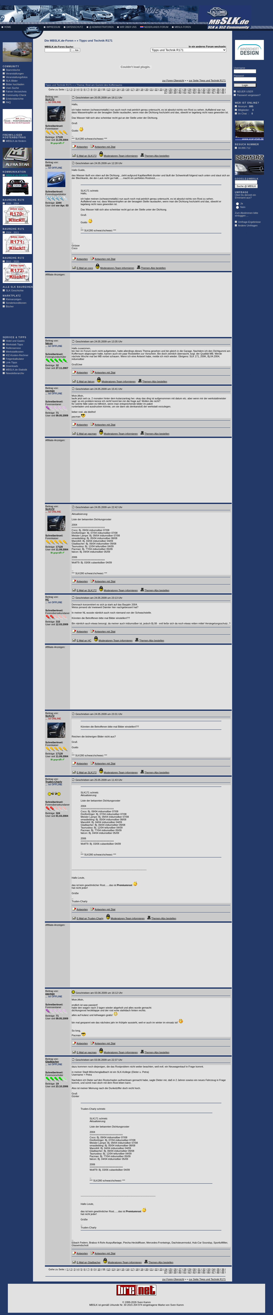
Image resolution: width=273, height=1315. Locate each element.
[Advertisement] (16, 323)
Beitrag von (51, 96)
